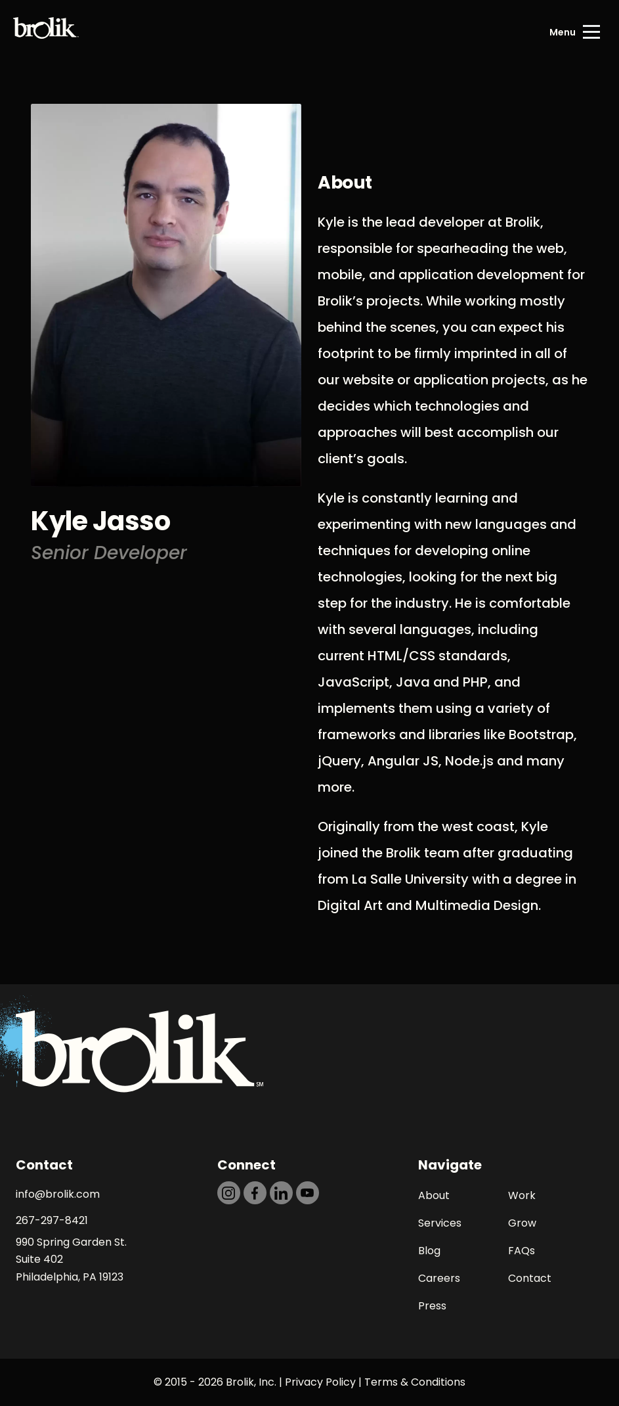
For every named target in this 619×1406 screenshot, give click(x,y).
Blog (429, 1250)
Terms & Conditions (414, 1382)
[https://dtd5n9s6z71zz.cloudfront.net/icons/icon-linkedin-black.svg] (281, 1192)
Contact (529, 1278)
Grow (522, 1223)
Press (432, 1305)
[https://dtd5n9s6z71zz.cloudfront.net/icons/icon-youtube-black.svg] (307, 1192)
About (434, 1195)
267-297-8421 (52, 1220)
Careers (439, 1278)
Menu (562, 32)
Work (522, 1195)
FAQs (521, 1250)
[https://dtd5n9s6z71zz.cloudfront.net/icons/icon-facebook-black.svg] (255, 1192)
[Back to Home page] (46, 32)
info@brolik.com (58, 1194)
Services (439, 1223)
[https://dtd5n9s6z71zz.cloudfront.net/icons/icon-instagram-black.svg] (228, 1192)
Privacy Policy (320, 1382)
